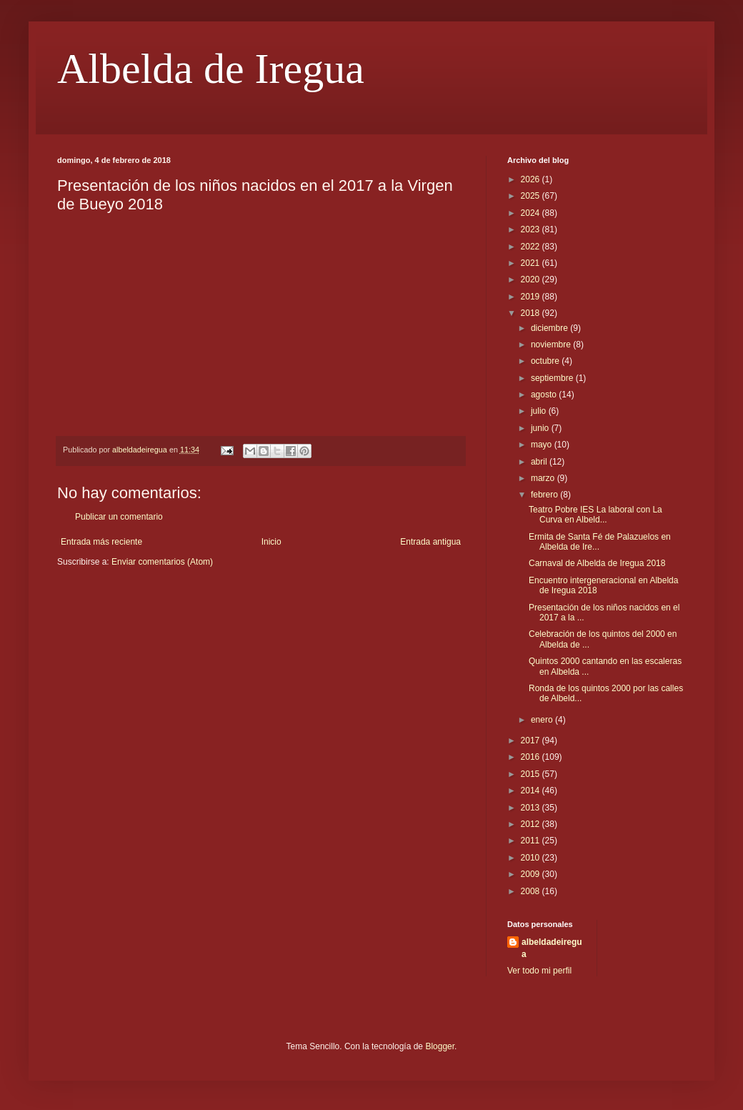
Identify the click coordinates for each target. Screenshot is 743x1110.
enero (543, 720)
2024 (531, 213)
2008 (531, 891)
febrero (545, 495)
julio (540, 411)
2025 (531, 196)
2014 (531, 791)
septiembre (553, 378)
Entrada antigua (430, 542)
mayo (542, 445)
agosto (545, 395)
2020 (531, 279)
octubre (546, 361)
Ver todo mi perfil (539, 971)
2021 (531, 263)
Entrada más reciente (101, 542)
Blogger (439, 1046)
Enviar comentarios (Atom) (162, 562)
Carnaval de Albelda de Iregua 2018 (597, 563)
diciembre (550, 328)
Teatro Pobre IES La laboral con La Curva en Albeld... (595, 515)
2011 (531, 841)
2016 (531, 757)
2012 (531, 824)
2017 (531, 740)
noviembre (552, 345)
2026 (531, 179)
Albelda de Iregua (210, 68)
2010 (531, 858)
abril (540, 462)
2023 (531, 229)
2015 (531, 774)
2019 (531, 297)
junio (541, 428)
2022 (531, 247)
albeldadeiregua (552, 948)
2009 (531, 874)
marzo (544, 478)
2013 (531, 808)
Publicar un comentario (119, 517)
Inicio (271, 542)
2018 (531, 313)
